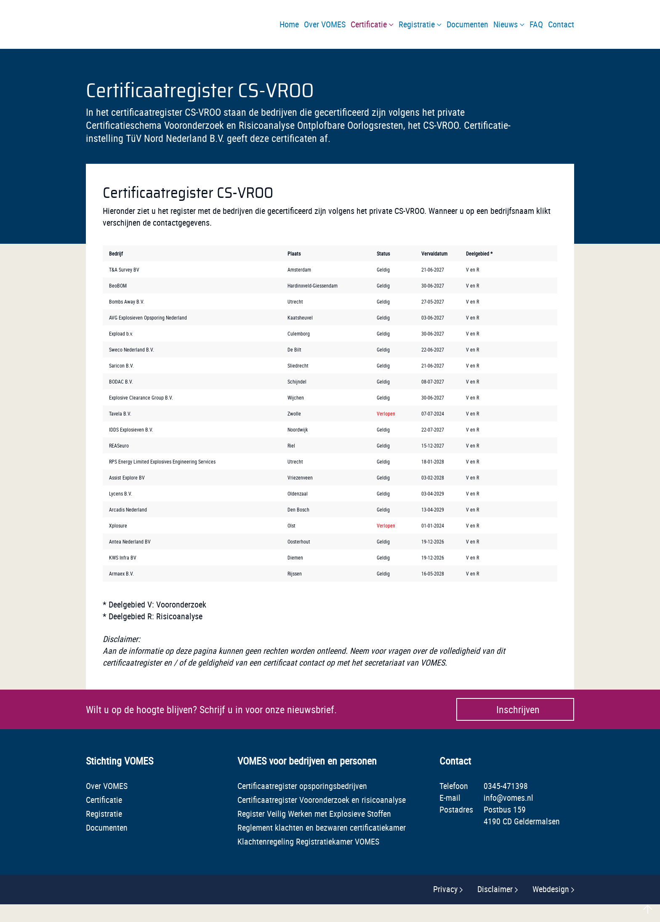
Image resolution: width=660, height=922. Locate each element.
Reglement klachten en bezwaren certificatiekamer (321, 827)
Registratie (104, 813)
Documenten (107, 827)
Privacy (445, 889)
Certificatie (104, 799)
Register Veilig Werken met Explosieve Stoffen (314, 813)
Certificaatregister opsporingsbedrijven (302, 785)
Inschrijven (518, 709)
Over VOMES (107, 785)
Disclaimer (495, 889)
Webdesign (550, 889)
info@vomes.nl (508, 797)
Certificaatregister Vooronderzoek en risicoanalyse (321, 799)
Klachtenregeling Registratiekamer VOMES (308, 841)
